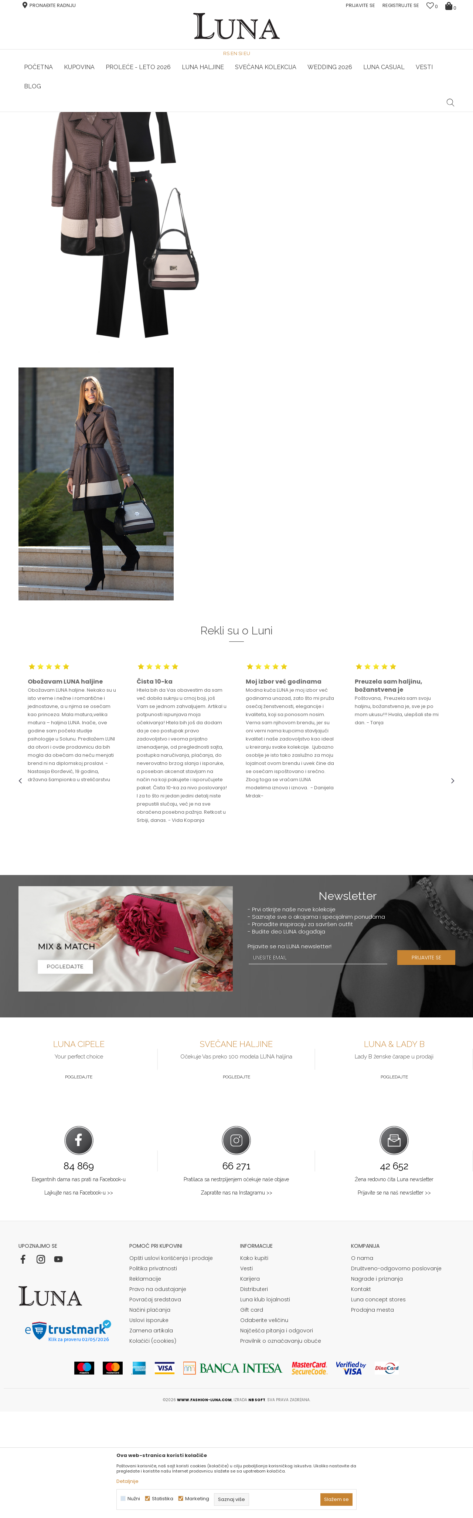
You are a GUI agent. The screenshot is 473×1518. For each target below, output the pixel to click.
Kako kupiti (254, 1364)
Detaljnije (127, 1481)
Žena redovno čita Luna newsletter (394, 1286)
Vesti (246, 1375)
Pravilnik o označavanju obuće (280, 1447)
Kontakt (361, 1395)
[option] (91, 112)
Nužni (133, 1498)
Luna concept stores (378, 1406)
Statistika (162, 1498)
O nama (362, 1364)
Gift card (251, 1416)
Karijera (250, 1385)
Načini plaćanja (149, 1416)
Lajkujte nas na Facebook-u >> (78, 1299)
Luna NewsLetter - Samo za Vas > (238, 112)
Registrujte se (400, 5)
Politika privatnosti (153, 1375)
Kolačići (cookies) (152, 1447)
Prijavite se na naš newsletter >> (394, 1299)
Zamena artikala (151, 1437)
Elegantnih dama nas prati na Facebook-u (79, 1286)
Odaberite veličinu (264, 1426)
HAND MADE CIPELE (91, 112)
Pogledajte (78, 1183)
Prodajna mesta (372, 1416)
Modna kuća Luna (38, 122)
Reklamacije (145, 1385)
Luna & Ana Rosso (382, 112)
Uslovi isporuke (149, 1426)
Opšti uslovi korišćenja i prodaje (171, 1364)
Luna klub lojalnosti (265, 1406)
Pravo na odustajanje (157, 1395)
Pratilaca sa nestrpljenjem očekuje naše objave (236, 1286)
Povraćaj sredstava (155, 1406)
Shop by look (79, 122)
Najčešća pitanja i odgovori (276, 1437)
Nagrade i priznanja (377, 1385)
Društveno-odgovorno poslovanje (396, 1375)
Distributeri (254, 1395)
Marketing (197, 1498)
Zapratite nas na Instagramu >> (236, 1299)
